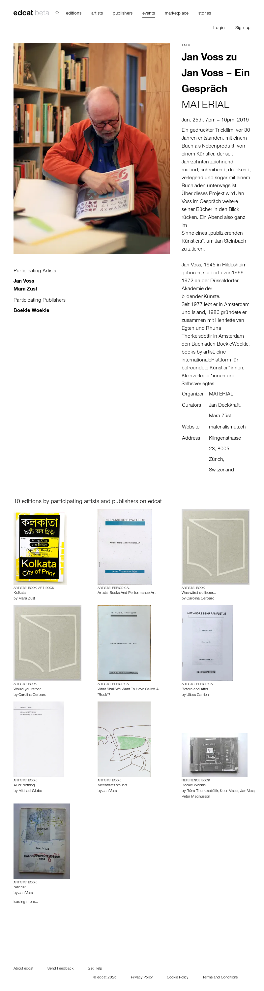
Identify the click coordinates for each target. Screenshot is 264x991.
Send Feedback (60, 969)
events (148, 14)
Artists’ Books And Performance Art (127, 593)
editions (73, 14)
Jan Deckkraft (224, 405)
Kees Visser (229, 791)
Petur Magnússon (196, 797)
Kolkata (20, 593)
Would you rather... (29, 690)
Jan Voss (24, 281)
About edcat (23, 969)
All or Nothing (24, 786)
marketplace (177, 14)
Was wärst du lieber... (199, 593)
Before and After (195, 690)
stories (204, 14)
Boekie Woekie (31, 311)
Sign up (242, 28)
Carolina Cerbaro (200, 599)
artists (97, 14)
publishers (122, 14)
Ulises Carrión (198, 695)
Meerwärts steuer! (112, 786)
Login (219, 28)
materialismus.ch (227, 427)
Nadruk (20, 888)
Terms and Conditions (220, 978)
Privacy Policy (142, 978)
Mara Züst (25, 289)
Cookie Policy (177, 978)
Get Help (95, 969)
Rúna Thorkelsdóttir (202, 791)
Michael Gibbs (30, 791)
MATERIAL (205, 106)
